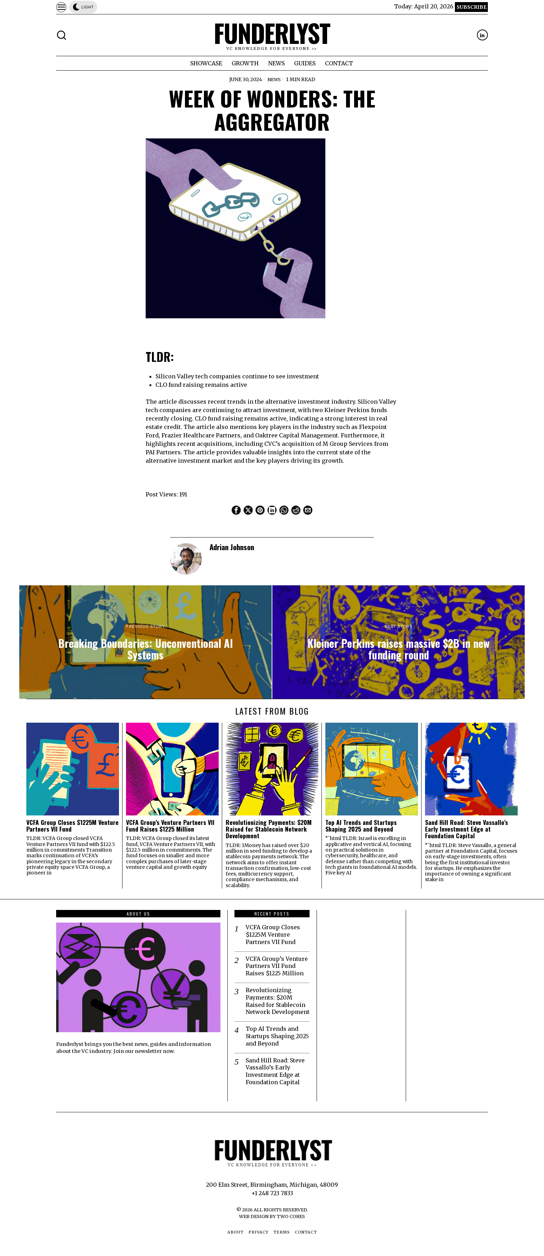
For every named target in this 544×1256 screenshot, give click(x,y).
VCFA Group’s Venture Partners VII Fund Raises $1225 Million (170, 826)
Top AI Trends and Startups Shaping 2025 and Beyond (361, 826)
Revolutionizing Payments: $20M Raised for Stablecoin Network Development (269, 829)
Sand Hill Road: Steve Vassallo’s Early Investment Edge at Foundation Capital (466, 829)
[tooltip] (482, 35)
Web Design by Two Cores (272, 1216)
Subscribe (471, 7)
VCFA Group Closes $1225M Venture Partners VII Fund (72, 826)
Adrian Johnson (232, 546)
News (273, 79)
